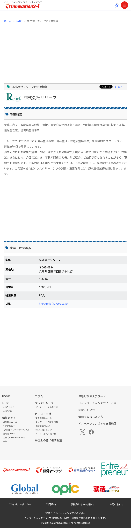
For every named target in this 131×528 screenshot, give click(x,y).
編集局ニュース (10, 422)
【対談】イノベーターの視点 (16, 430)
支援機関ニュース (43, 418)
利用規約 (51, 504)
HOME (6, 396)
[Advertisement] (65, 51)
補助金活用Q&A (42, 426)
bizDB (19, 21)
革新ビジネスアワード (92, 396)
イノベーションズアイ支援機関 (97, 423)
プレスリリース (44, 403)
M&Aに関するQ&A (43, 430)
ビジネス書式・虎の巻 (45, 433)
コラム (39, 396)
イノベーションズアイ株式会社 (69, 513)
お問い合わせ (116, 504)
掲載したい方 (86, 410)
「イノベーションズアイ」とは (97, 403)
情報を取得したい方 (90, 417)
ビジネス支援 (43, 414)
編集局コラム (9, 433)
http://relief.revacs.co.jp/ (53, 303)
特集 (5, 441)
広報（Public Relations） (14, 437)
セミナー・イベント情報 (46, 422)
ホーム (7, 21)
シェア (119, 86)
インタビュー (9, 426)
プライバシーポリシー (19, 504)
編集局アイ (9, 418)
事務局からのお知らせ (82, 504)
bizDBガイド (8, 407)
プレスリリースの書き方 (46, 407)
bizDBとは (7, 411)
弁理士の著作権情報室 (48, 440)
